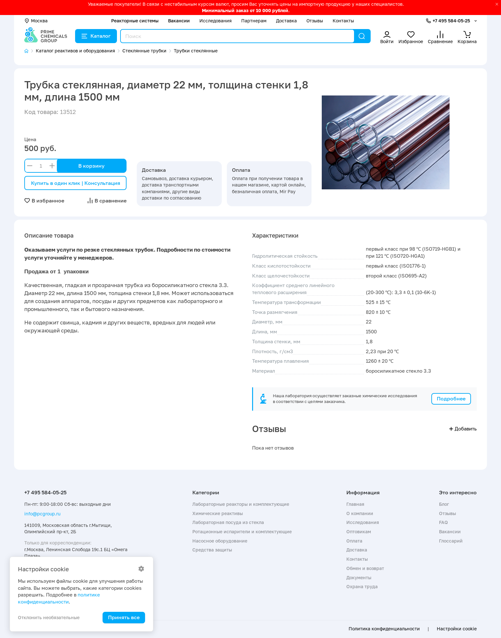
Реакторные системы (134, 20)
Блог (444, 504)
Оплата (354, 540)
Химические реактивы (217, 513)
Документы (358, 577)
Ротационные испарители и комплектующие (242, 531)
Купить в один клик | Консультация (75, 183)
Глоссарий (451, 540)
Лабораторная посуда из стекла (228, 522)
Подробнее (451, 398)
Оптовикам (358, 531)
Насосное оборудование (219, 540)
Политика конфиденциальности (384, 628)
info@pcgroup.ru (42, 513)
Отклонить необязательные (49, 617)
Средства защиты (212, 549)
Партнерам (253, 20)
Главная (355, 504)
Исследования (215, 20)
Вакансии (179, 20)
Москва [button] (36, 20)
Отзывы (314, 20)
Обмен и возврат (365, 568)
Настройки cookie (457, 628)
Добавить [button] (463, 428)
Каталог (96, 36)
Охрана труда (362, 586)
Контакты (343, 20)
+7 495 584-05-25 (451, 20)
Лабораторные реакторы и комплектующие (240, 504)
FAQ (443, 522)
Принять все (124, 617)
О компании (359, 513)
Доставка (286, 20)
